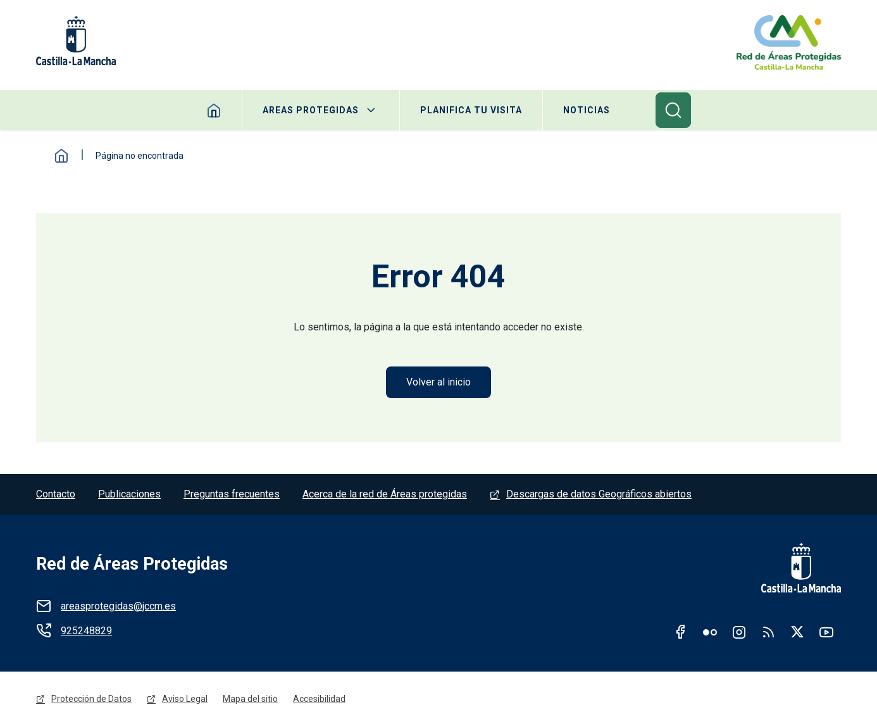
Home (214, 110)
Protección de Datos (91, 699)
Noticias (586, 110)
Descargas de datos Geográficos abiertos (599, 494)
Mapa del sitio (250, 699)
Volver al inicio (438, 382)
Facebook (680, 632)
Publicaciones (129, 494)
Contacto (55, 494)
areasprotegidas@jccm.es (118, 606)
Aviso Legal (185, 699)
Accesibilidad (319, 699)
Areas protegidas (311, 110)
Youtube (826, 632)
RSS (768, 632)
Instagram (739, 632)
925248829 (86, 631)
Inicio (61, 155)
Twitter (797, 632)
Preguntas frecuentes (231, 494)
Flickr (710, 632)
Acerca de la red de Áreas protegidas (384, 494)
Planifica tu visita (471, 110)
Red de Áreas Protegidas (132, 563)
